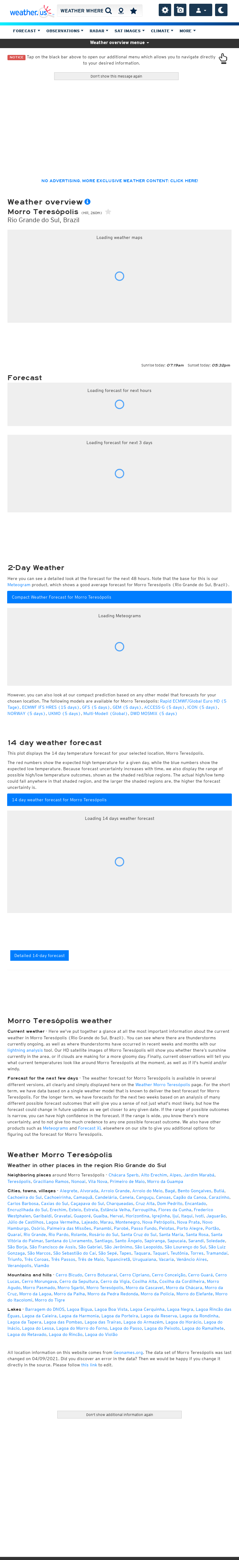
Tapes (125, 1253)
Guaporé (82, 1215)
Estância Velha (115, 1209)
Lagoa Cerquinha (147, 1309)
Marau (106, 1222)
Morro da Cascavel (144, 1287)
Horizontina (137, 1215)
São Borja (17, 1246)
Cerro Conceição (168, 1274)
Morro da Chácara (184, 1287)
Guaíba (100, 1215)
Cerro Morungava (39, 1281)
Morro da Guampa (165, 1181)
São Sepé (107, 1253)
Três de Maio (91, 1259)
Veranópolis (19, 1265)
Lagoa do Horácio (183, 1321)
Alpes (175, 1174)
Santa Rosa (197, 1234)
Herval (116, 1215)
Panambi (102, 1228)
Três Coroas (36, 1259)
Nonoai (78, 1181)
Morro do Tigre (50, 1299)
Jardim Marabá (199, 1174)
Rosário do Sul (103, 1234)
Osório (38, 1228)
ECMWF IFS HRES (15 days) (51, 707)
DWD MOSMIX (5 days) (154, 713)
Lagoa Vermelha (62, 1222)
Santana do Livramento (68, 1240)
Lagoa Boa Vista (111, 1309)
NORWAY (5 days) (26, 713)
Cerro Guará (200, 1274)
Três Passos (63, 1259)
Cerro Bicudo (69, 1274)
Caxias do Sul (54, 1203)
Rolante (79, 1234)
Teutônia (179, 1253)
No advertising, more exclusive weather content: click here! (119, 181)
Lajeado (90, 1222)
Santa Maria (171, 1234)
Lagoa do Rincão (65, 1334)
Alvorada (89, 1190)
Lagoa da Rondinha (199, 1315)
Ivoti (199, 1215)
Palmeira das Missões (69, 1228)
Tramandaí (216, 1253)
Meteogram (18, 584)
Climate (162, 31)
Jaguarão (216, 1215)
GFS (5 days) (96, 707)
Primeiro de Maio (127, 1181)
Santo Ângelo (128, 1240)
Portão (212, 1228)
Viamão (41, 1265)
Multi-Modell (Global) (105, 713)
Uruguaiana (144, 1259)
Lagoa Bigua (79, 1309)
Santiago (103, 1240)
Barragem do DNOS (44, 1309)
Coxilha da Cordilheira (181, 1281)
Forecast (26, 31)
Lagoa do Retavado (26, 1334)
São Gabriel (90, 1246)
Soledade (215, 1240)
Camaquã (82, 1197)
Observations (65, 31)
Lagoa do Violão (101, 1334)
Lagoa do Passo (126, 1328)
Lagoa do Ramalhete (203, 1328)
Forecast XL (90, 1128)
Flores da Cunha (174, 1209)
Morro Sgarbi (71, 1287)
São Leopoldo (148, 1246)
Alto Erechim (154, 1174)
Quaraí (14, 1234)
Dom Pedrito (169, 1203)
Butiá (219, 1190)
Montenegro (127, 1222)
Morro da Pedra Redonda (112, 1293)
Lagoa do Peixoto (162, 1328)
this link (89, 1364)
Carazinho (219, 1197)
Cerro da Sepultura (78, 1281)
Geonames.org (128, 1352)
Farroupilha (144, 1209)
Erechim (58, 1209)
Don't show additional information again (119, 1414)
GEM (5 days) (127, 707)
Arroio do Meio (147, 1190)
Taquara (142, 1253)
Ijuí (175, 1215)
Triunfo (14, 1259)
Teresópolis (19, 1181)
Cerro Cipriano (134, 1274)
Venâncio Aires (191, 1259)
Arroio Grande (115, 1190)
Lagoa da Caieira (39, 1315)
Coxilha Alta (144, 1281)
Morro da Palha (69, 1293)
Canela (127, 1197)
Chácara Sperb (123, 1174)
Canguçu (144, 1197)
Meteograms (55, 1128)
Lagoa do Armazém (143, 1321)
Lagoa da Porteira (119, 1315)
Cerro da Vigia (115, 1281)
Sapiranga (154, 1240)
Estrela (91, 1209)
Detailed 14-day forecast (39, 955)
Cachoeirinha (57, 1197)
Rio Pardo (58, 1234)
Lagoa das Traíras (103, 1321)
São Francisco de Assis (53, 1246)
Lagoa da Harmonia (79, 1315)
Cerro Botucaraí (101, 1274)
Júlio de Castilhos (25, 1222)
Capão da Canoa (189, 1197)
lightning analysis (25, 1050)
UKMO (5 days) (64, 713)
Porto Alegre (190, 1228)
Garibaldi (42, 1215)
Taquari (160, 1253)
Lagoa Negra (180, 1309)
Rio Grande (35, 1234)
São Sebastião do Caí (74, 1253)
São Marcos (39, 1253)
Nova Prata (188, 1222)
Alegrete (68, 1190)
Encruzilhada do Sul (27, 1209)
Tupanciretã (118, 1259)
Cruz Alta (145, 1203)
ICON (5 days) (202, 707)
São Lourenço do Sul (185, 1246)
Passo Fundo (144, 1228)
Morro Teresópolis (105, 1287)
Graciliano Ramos (51, 1181)
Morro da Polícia (157, 1293)
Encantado (195, 1203)
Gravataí (62, 1215)
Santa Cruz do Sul (139, 1234)
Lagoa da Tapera (24, 1321)
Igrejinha (161, 1215)
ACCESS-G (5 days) (164, 707)
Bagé (170, 1190)
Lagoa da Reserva (159, 1315)
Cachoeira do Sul (24, 1197)
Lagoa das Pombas (63, 1321)
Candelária (106, 1197)
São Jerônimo (118, 1246)
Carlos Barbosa (23, 1203)
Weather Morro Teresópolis (162, 1084)
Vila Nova (97, 1181)
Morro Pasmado (39, 1287)
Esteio (75, 1209)
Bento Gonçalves (194, 1190)
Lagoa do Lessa (38, 1328)
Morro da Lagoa (35, 1293)
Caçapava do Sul (87, 1203)
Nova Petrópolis (158, 1222)
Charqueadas (119, 1203)
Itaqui (187, 1215)
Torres (197, 1253)
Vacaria (166, 1259)
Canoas (163, 1197)
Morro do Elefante (194, 1293)
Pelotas (166, 1228)
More (188, 31)
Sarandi (196, 1240)
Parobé (121, 1228)
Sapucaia (176, 1240)
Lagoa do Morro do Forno (81, 1328)
